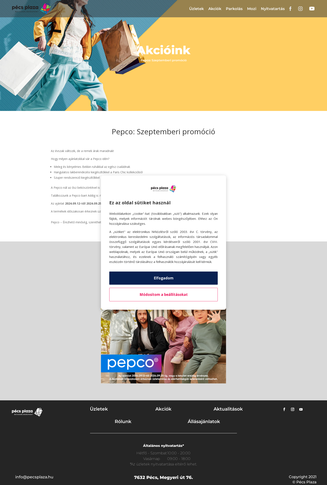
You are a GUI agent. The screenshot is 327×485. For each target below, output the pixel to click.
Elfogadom (164, 278)
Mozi (251, 8)
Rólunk (123, 421)
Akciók (214, 8)
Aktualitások (228, 409)
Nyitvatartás (273, 8)
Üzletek (196, 8)
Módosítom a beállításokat (164, 294)
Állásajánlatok (204, 421)
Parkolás (234, 8)
